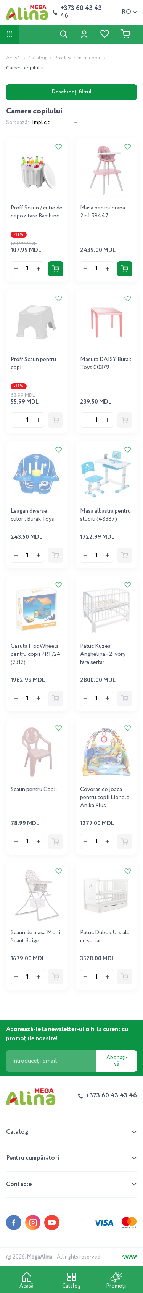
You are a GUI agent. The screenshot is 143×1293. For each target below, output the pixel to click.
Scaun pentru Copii (34, 789)
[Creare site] (129, 1257)
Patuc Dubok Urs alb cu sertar (105, 936)
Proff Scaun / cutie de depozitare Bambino (37, 212)
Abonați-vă (116, 1061)
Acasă (13, 58)
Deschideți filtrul (72, 92)
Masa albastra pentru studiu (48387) (105, 515)
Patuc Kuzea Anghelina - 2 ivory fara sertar (102, 654)
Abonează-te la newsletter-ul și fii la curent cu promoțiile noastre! (67, 1034)
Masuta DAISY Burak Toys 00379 (105, 363)
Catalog (37, 58)
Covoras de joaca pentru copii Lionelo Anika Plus (105, 797)
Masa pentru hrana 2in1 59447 (102, 212)
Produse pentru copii (77, 58)
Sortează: (17, 122)
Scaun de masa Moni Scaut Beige (35, 936)
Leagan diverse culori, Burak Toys (32, 515)
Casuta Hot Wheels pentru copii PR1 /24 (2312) (36, 654)
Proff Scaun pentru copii (33, 363)
